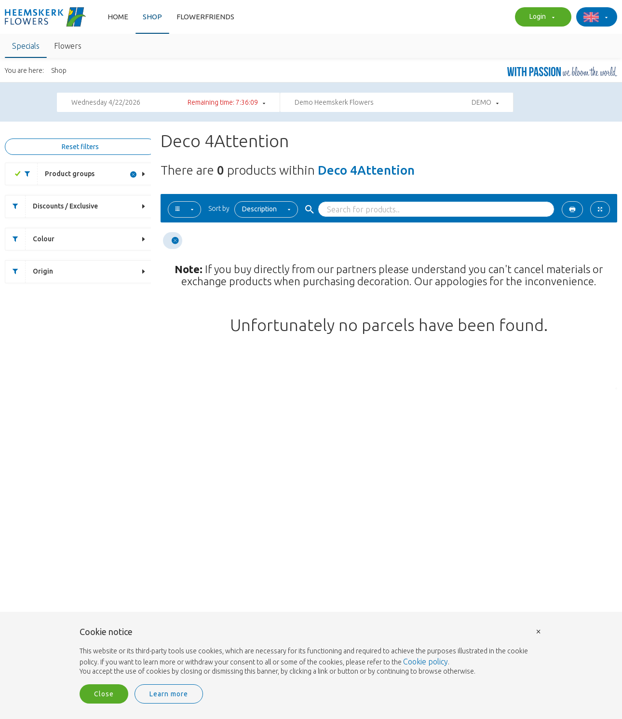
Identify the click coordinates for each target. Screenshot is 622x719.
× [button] (538, 630)
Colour (29, 239)
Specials (26, 45)
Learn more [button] (168, 694)
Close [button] (104, 694)
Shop (152, 17)
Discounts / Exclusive (51, 206)
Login (540, 17)
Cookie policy (425, 661)
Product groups (56, 174)
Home (118, 17)
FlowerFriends (205, 17)
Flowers (67, 45)
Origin (29, 271)
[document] (311, 652)
